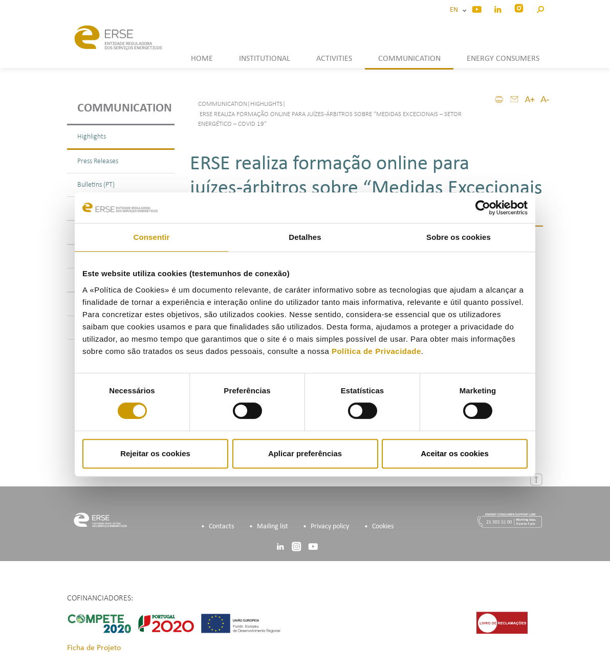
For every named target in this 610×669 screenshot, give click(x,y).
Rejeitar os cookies (155, 453)
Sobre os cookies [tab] (458, 237)
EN (455, 10)
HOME (202, 59)
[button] (540, 8)
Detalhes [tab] (305, 237)
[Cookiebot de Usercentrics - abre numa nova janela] (483, 207)
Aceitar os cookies (455, 453)
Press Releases (97, 161)
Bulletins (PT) (96, 185)
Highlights (91, 137)
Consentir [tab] (152, 237)
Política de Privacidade (376, 351)
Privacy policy (330, 526)
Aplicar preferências (305, 453)
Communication (124, 108)
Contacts (221, 526)
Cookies (383, 526)
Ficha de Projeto (94, 648)
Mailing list (272, 526)
